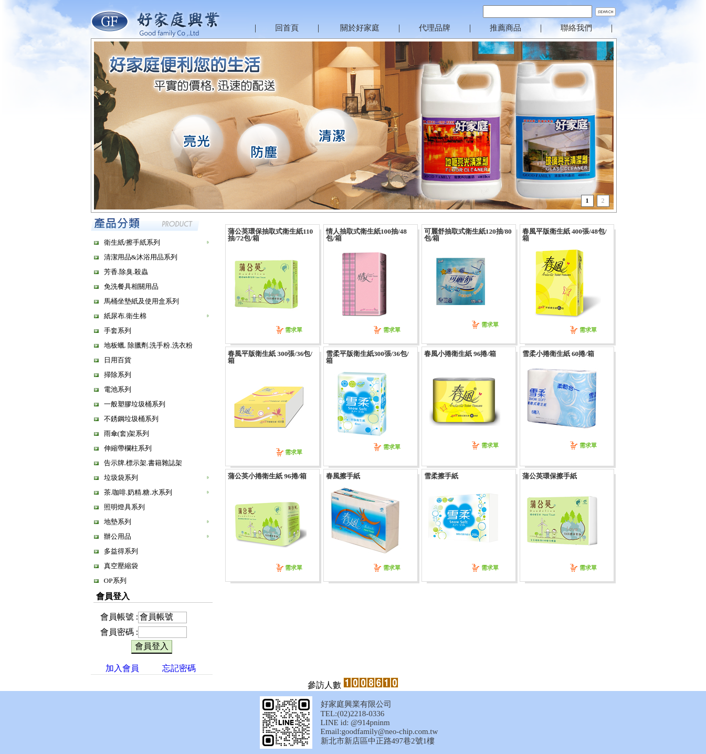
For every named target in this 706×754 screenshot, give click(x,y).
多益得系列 (121, 551)
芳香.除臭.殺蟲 (126, 272)
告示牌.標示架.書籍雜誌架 (143, 463)
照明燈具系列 (124, 507)
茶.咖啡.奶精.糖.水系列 (138, 492)
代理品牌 (434, 28)
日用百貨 (117, 360)
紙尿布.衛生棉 (125, 316)
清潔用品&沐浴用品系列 (140, 257)
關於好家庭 (360, 28)
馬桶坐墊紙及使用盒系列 (141, 301)
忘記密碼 (179, 668)
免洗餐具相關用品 (131, 286)
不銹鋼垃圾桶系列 (131, 419)
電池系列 (117, 389)
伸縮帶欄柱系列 (128, 448)
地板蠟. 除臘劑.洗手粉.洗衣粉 (148, 345)
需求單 (293, 330)
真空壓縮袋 (121, 566)
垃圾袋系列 (121, 477)
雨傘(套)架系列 (127, 433)
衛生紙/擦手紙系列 (132, 242)
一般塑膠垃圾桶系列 (134, 404)
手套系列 (117, 330)
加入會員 (122, 668)
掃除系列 (117, 375)
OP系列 (115, 580)
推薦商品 (505, 28)
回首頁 (287, 28)
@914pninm (370, 722)
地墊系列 (117, 522)
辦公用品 (117, 536)
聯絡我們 (576, 28)
